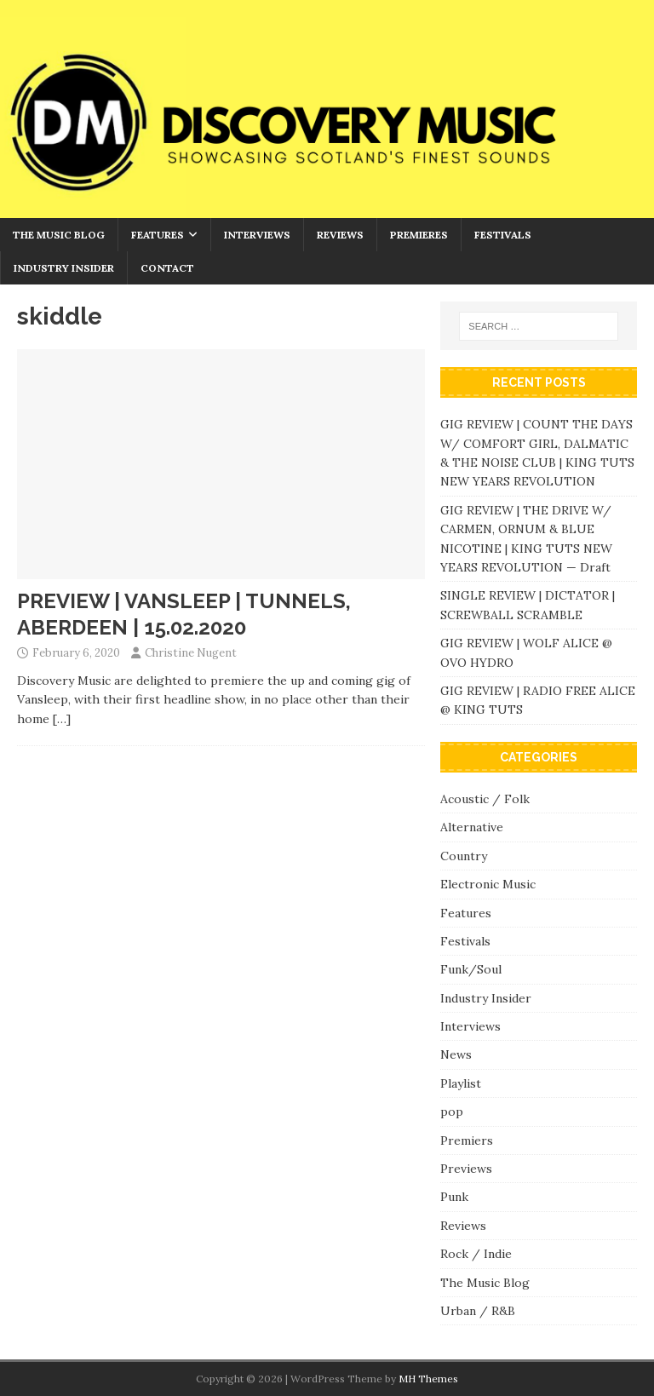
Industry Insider (64, 267)
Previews (466, 1168)
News (456, 1054)
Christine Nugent (191, 653)
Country (463, 856)
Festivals (502, 234)
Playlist (460, 1083)
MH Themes (428, 1378)
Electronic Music (488, 884)
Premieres (419, 234)
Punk (454, 1196)
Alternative (471, 827)
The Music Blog (59, 234)
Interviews (257, 234)
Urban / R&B (477, 1310)
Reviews (340, 234)
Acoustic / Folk (485, 799)
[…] (62, 719)
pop (451, 1111)
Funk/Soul (471, 969)
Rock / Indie (476, 1253)
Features (157, 234)
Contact (167, 267)
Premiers (466, 1140)
